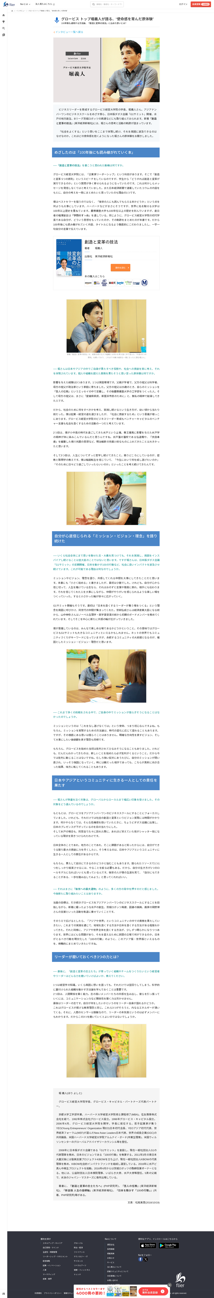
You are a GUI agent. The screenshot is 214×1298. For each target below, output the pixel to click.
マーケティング (49, 1274)
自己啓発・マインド (51, 1248)
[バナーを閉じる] (169, 1285)
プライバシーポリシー (53, 1293)
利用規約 (38, 1293)
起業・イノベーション (52, 1265)
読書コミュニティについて (117, 1271)
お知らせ (110, 1258)
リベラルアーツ (80, 1265)
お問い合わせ (112, 1280)
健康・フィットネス (82, 1270)
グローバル (78, 1243)
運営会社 (110, 1245)
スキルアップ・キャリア (52, 1243)
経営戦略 (46, 1261)
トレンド (77, 1274)
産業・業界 (47, 1279)
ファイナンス (79, 1252)
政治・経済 (78, 1248)
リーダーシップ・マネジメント (55, 1257)
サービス (110, 1263)
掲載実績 (110, 1254)
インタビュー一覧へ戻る (69, 32)
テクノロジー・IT (81, 1257)
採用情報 (110, 1249)
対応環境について (114, 1276)
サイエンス (78, 1261)
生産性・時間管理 (50, 1252)
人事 (44, 1270)
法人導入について (114, 1267)
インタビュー (20, 11)
